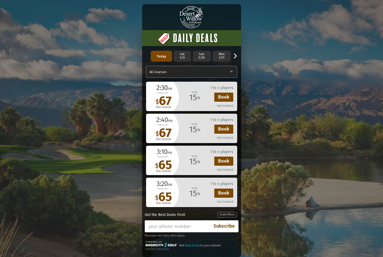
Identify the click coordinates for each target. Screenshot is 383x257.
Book (223, 97)
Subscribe (224, 226)
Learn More (227, 214)
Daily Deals (192, 245)
